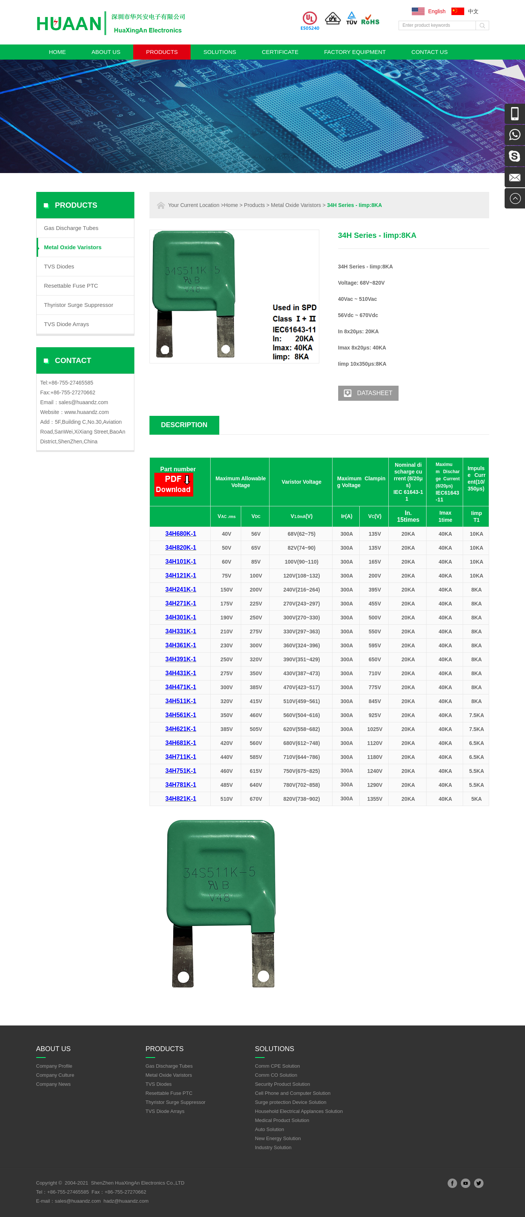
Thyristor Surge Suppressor (78, 305)
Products (162, 52)
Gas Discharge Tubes (71, 228)
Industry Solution (273, 1147)
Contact (73, 360)
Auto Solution (269, 1129)
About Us (106, 52)
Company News (53, 1084)
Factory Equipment (355, 52)
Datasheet (365, 393)
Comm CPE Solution (277, 1066)
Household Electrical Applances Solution (299, 1111)
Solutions (219, 52)
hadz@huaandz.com (125, 1201)
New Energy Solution (278, 1138)
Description (184, 425)
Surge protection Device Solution (290, 1102)
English (437, 11)
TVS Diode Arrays (66, 324)
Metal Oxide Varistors (73, 247)
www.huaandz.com (87, 412)
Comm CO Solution (276, 1075)
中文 (473, 11)
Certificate (280, 52)
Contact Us (429, 52)
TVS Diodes (59, 266)
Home (57, 52)
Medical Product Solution (282, 1120)
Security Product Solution (282, 1084)
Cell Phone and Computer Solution (293, 1093)
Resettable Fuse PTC (71, 285)
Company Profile (54, 1066)
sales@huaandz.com (83, 402)
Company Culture (55, 1075)
